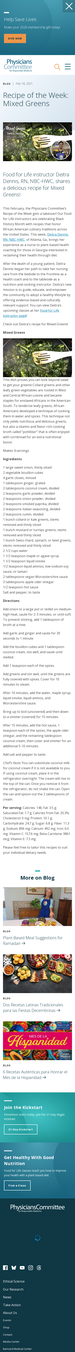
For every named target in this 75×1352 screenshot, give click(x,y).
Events (7, 1320)
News (7, 1297)
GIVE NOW (15, 38)
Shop (6, 1327)
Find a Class (17, 1185)
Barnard (17, 1349)
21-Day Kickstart (20, 1129)
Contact (7, 1334)
